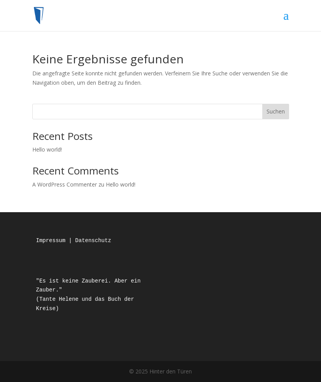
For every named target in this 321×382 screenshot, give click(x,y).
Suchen (276, 111)
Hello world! (47, 149)
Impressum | (55, 240)
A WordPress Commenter (64, 184)
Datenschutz (93, 240)
